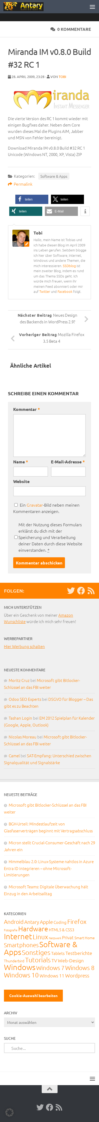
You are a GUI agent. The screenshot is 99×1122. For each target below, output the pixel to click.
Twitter (44, 291)
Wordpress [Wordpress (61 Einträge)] (77, 975)
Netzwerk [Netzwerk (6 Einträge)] (55, 938)
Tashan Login (20, 718)
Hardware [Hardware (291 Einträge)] (33, 928)
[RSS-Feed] (91, 591)
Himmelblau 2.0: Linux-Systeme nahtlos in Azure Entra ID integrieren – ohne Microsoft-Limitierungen (49, 868)
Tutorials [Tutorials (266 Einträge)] (38, 960)
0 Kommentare (70, 29)
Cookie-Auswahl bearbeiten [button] (33, 995)
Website (21, 481)
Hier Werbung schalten (24, 646)
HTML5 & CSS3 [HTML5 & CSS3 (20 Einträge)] (61, 929)
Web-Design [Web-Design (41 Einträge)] (71, 960)
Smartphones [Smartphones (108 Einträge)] (21, 944)
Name (20, 461)
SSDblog (69, 265)
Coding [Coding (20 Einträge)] (60, 922)
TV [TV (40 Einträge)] (54, 960)
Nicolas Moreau (22, 737)
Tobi (62, 76)
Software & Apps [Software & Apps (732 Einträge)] (40, 948)
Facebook (65, 291)
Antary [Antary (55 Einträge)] (31, 922)
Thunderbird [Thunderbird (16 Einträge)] (14, 960)
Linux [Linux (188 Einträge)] (40, 937)
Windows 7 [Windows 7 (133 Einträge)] (50, 967)
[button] (31, 199)
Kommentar (26, 409)
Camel (14, 755)
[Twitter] (71, 591)
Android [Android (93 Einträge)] (13, 921)
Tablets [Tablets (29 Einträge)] (58, 953)
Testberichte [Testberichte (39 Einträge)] (78, 953)
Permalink (20, 184)
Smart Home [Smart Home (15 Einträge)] (84, 937)
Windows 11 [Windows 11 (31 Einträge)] (52, 976)
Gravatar (35, 505)
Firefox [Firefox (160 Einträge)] (76, 921)
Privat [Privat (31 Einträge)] (68, 937)
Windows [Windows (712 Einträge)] (19, 967)
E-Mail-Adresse (68, 461)
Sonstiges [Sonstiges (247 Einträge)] (36, 952)
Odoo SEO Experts (25, 699)
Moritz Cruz (19, 680)
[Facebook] (81, 591)
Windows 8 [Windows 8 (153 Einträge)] (80, 967)
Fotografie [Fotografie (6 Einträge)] (10, 930)
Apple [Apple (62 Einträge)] (46, 922)
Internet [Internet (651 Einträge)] (18, 936)
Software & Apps (53, 176)
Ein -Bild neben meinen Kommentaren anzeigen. (46, 508)
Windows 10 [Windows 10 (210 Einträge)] (21, 975)
